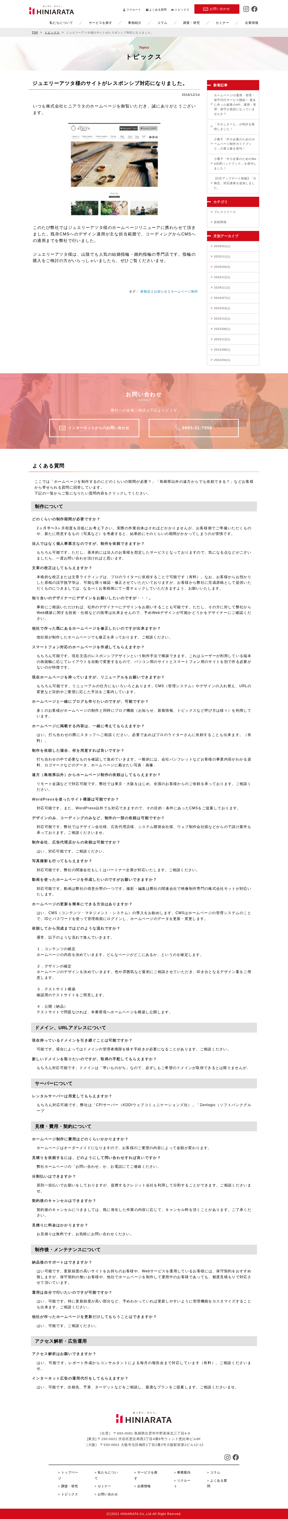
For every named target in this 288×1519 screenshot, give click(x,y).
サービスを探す (90, 23)
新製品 (145, 291)
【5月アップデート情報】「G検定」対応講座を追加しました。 (235, 183)
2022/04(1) (222, 360)
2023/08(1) (222, 329)
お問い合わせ (108, 1494)
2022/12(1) (222, 339)
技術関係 (220, 222)
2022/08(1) (222, 349)
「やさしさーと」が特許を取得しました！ (234, 127)
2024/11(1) (222, 287)
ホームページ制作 (184, 291)
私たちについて (51, 23)
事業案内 (184, 1472)
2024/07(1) (222, 298)
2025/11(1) (222, 256)
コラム (152, 23)
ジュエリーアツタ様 (88, 227)
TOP (35, 32)
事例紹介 (125, 23)
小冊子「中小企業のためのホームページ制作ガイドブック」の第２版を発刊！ (234, 144)
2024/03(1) (222, 308)
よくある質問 (158, 9)
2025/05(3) (222, 266)
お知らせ (160, 291)
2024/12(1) (222, 277)
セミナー (212, 23)
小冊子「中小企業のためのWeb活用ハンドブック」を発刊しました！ (235, 163)
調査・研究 (181, 23)
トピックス (182, 9)
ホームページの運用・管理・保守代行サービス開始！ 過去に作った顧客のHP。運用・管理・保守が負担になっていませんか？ (235, 105)
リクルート (133, 9)
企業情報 (242, 23)
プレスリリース (225, 212)
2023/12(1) (222, 318)
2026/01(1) (222, 246)
